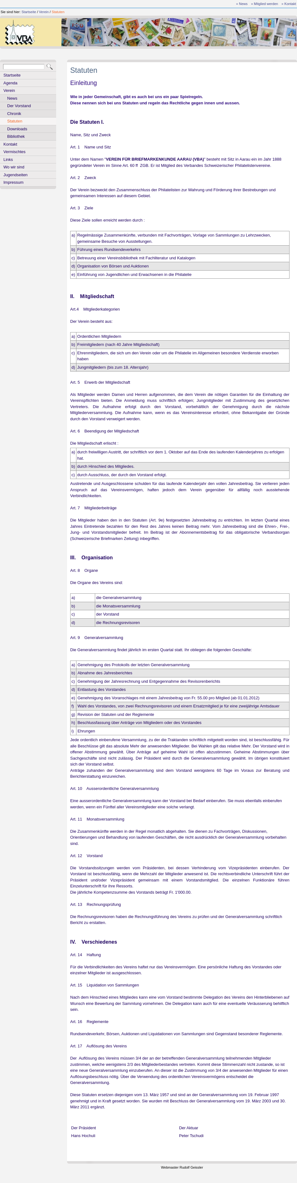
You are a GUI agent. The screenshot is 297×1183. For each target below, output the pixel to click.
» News (242, 4)
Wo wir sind (13, 167)
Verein (44, 12)
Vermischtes (14, 151)
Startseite (29, 12)
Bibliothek (16, 136)
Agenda (10, 83)
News (12, 98)
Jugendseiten (15, 174)
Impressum (13, 182)
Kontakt (10, 144)
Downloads (17, 129)
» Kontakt (288, 4)
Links (8, 159)
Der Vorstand (19, 105)
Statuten (57, 12)
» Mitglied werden (264, 4)
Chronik (14, 113)
